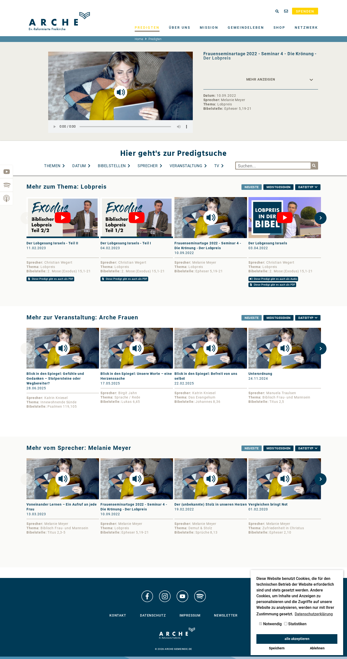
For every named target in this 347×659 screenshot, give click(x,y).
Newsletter (226, 615)
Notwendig (270, 624)
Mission (209, 27)
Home (139, 39)
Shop (279, 27)
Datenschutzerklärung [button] (314, 614)
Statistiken (295, 624)
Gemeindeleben (246, 27)
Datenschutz (153, 615)
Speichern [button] (277, 648)
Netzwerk (306, 27)
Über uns (179, 27)
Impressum (190, 615)
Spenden (305, 11)
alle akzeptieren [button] (297, 639)
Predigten (147, 27)
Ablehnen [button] (317, 648)
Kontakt (117, 615)
